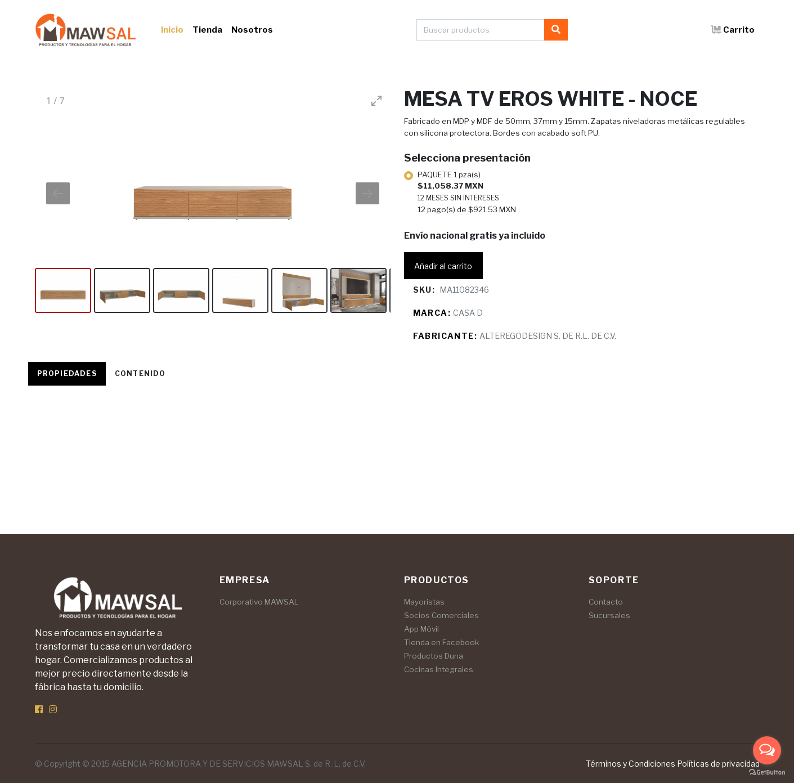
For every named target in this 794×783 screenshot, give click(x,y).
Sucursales (609, 615)
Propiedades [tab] (67, 373)
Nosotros (252, 30)
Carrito (733, 30)
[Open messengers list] (767, 750)
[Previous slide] (58, 193)
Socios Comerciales (441, 615)
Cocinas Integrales (438, 669)
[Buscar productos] (480, 30)
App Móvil (421, 628)
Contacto (606, 601)
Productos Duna (433, 655)
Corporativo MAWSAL (259, 601)
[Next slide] (367, 193)
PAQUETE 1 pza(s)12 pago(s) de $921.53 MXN (467, 192)
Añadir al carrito (443, 266)
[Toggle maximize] (376, 100)
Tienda (207, 30)
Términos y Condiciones (630, 763)
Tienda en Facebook (441, 642)
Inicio (172, 30)
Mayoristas (424, 601)
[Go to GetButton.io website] (767, 771)
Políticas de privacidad (718, 763)
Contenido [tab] (140, 373)
